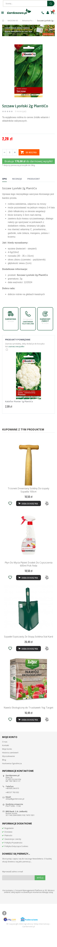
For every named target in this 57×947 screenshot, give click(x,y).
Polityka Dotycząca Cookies (16, 861)
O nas (4, 756)
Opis (4, 178)
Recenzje (17, 178)
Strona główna (3, 20)
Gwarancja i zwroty (12, 853)
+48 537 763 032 (12, 807)
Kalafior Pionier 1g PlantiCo (19, 401)
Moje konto (7, 763)
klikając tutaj (47, 907)
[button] (52, 44)
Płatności (8, 850)
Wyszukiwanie (8, 771)
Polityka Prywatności (13, 857)
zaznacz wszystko (16, 346)
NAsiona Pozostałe (30, 20)
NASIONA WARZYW (16, 20)
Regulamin (9, 843)
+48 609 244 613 (12, 803)
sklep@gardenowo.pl (15, 813)
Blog (4, 774)
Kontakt (5, 760)
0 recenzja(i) (20, 111)
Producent (33, 178)
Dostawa (8, 846)
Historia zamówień (10, 767)
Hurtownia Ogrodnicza (12, 778)
